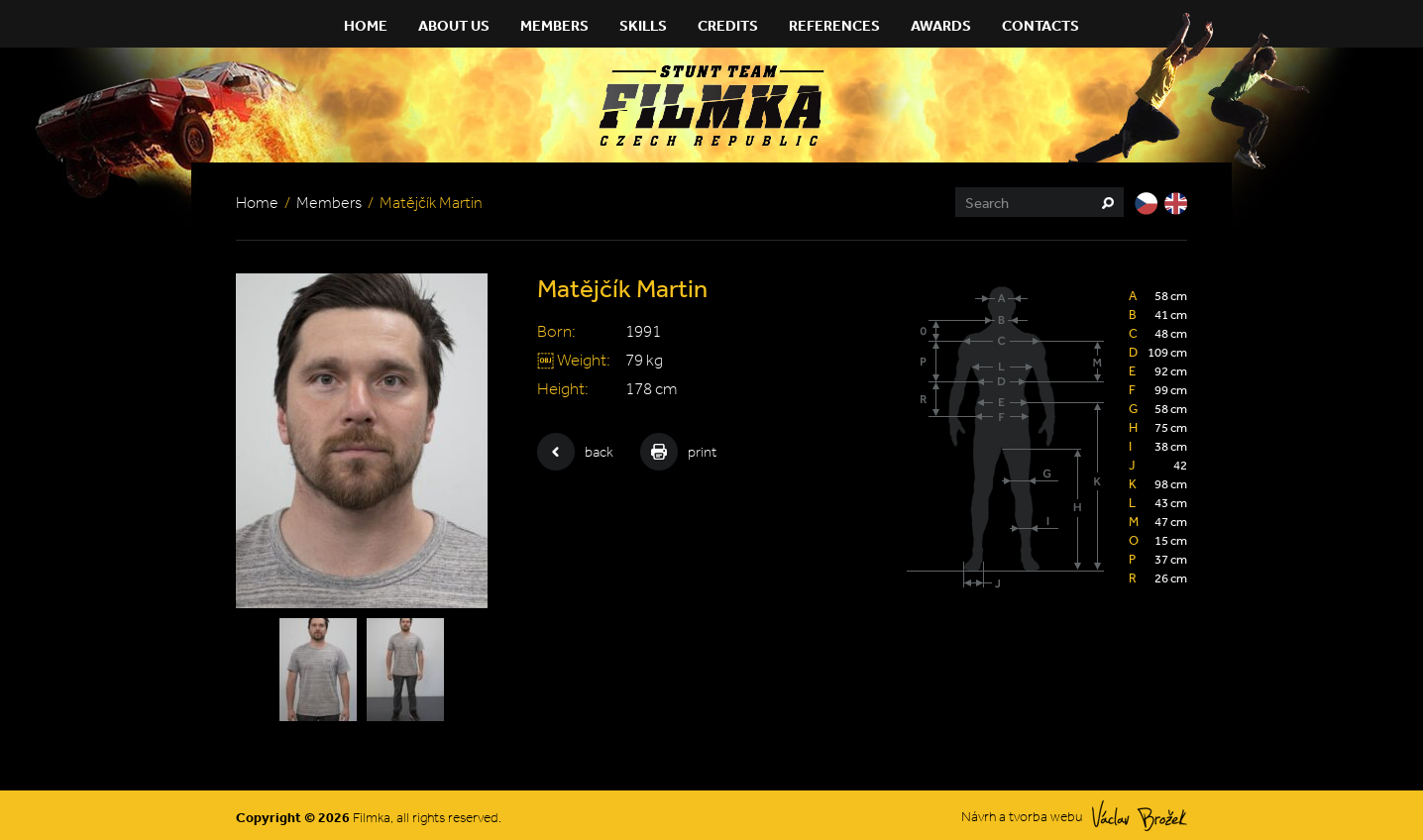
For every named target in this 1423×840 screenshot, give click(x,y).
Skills (643, 25)
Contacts (1040, 25)
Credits (728, 25)
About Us (454, 25)
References (834, 25)
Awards (941, 25)
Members (554, 25)
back (575, 452)
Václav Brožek (1139, 815)
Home (365, 25)
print (678, 452)
